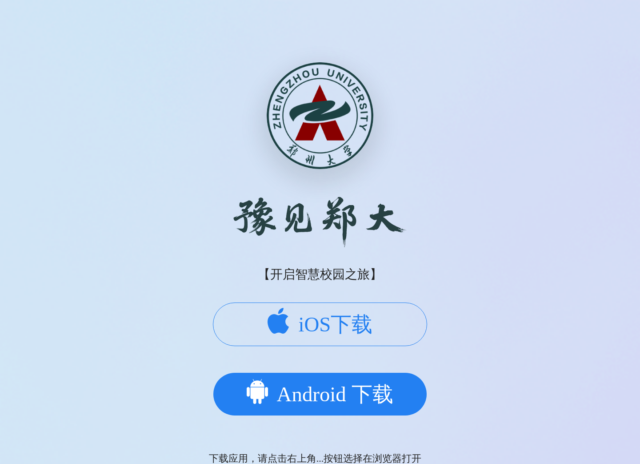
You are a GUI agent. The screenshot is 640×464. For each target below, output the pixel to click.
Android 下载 (320, 392)
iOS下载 (320, 322)
